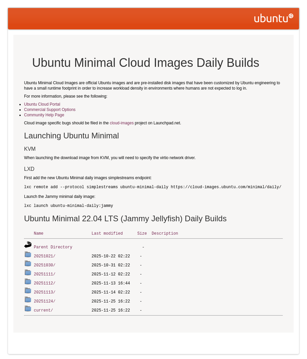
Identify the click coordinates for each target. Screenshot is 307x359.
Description (165, 233)
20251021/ (44, 255)
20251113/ (44, 290)
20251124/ (44, 299)
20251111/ (44, 272)
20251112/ (44, 281)
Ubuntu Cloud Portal (42, 104)
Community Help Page (44, 115)
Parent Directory (53, 246)
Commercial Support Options (49, 109)
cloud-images (122, 123)
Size (142, 233)
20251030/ (44, 264)
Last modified (107, 233)
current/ (43, 307)
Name (38, 233)
